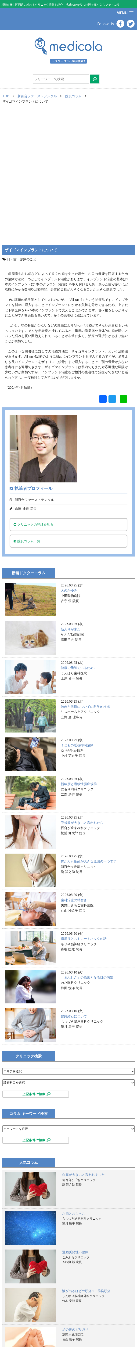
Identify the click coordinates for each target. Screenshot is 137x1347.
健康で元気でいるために (79, 541)
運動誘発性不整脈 (75, 1125)
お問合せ (13, 1334)
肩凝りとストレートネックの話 (84, 811)
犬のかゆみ (69, 463)
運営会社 (13, 1328)
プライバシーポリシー (23, 1323)
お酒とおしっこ (73, 1086)
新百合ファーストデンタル (37, 96)
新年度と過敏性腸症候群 (79, 656)
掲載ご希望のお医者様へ (25, 1318)
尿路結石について (74, 889)
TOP (5, 96)
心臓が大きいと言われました (83, 1047)
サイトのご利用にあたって (27, 1313)
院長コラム (73, 96)
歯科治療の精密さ (74, 773)
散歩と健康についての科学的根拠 (85, 579)
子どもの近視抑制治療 (77, 618)
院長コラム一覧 (27, 414)
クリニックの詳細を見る (33, 397)
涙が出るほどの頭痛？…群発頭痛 (86, 1163)
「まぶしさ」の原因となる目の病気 (87, 850)
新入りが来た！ (72, 502)
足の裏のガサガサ (75, 1202)
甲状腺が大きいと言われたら (82, 695)
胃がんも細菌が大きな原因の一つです (88, 734)
